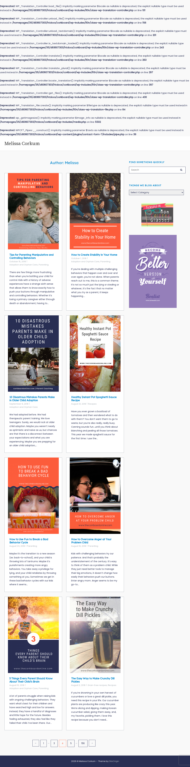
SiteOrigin (114, 761)
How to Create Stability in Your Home (94, 254)
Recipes (92, 403)
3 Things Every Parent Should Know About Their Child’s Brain (31, 680)
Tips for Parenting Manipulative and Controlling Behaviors (31, 256)
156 (83, 743)
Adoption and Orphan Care (23, 264)
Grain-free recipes (97, 685)
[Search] (181, 169)
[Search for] (157, 170)
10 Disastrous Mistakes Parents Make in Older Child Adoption (32, 399)
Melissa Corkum (22, 143)
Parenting (44, 264)
